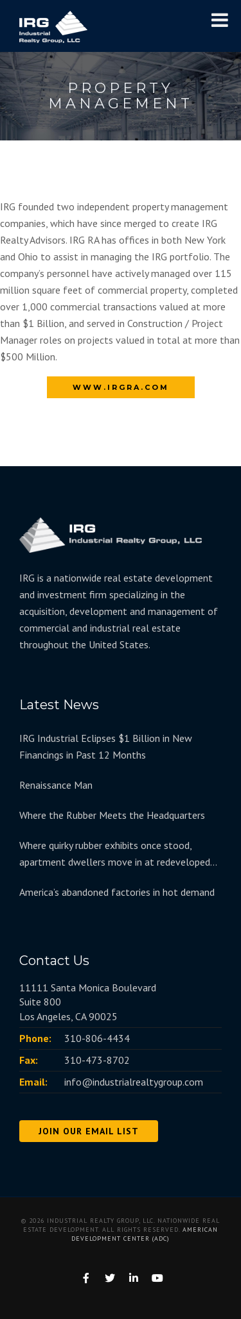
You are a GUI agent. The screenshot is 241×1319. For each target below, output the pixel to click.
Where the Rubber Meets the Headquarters (112, 815)
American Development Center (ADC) (144, 1234)
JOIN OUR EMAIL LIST (89, 1131)
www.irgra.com (121, 387)
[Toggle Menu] (220, 20)
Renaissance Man (56, 784)
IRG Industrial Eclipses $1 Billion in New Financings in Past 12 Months (105, 746)
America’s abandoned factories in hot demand (117, 892)
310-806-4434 (97, 1038)
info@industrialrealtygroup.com (133, 1081)
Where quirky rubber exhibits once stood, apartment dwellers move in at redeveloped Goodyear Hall (114, 854)
